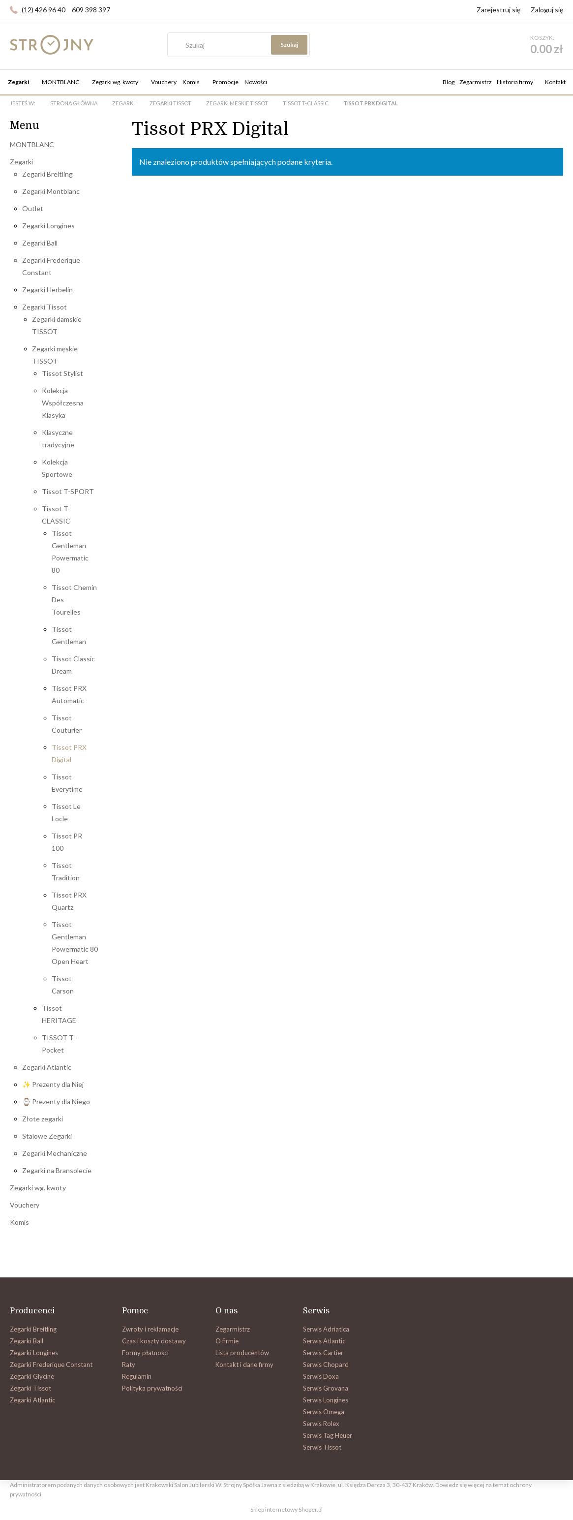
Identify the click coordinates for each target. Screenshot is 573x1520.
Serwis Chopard (326, 1364)
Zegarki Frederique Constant (51, 1364)
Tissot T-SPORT (68, 491)
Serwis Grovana (325, 1388)
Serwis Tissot (322, 1447)
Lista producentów (242, 1353)
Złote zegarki (42, 1119)
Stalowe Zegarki (47, 1136)
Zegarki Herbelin (47, 289)
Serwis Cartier (323, 1353)
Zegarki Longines (48, 225)
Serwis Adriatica (326, 1329)
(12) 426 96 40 (43, 9)
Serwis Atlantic (324, 1341)
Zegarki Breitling (47, 174)
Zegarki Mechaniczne (54, 1153)
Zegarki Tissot (44, 307)
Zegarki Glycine (32, 1376)
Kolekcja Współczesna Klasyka (63, 402)
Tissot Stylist (62, 373)
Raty (128, 1364)
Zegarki (21, 161)
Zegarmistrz (475, 82)
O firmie (227, 1341)
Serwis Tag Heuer (327, 1435)
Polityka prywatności (152, 1388)
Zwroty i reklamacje (150, 1329)
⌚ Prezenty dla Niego (56, 1101)
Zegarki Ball (40, 243)
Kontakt (555, 82)
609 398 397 (91, 9)
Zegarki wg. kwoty (38, 1187)
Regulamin (136, 1376)
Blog (448, 82)
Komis (19, 1222)
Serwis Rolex (321, 1423)
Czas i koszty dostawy (154, 1341)
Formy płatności (145, 1353)
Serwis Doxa (321, 1376)
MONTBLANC (32, 144)
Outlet (32, 208)
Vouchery (24, 1205)
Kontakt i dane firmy (244, 1364)
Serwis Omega (323, 1412)
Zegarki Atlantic (46, 1067)
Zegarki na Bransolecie (56, 1170)
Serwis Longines (325, 1400)
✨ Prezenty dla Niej (53, 1084)
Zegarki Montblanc (51, 191)
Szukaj (390, 44)
